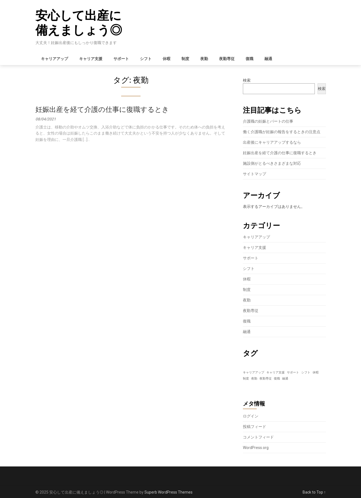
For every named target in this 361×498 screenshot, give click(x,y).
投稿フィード (254, 426)
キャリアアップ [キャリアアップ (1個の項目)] (253, 372)
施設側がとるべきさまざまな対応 (272, 163)
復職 (249, 58)
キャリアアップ (54, 58)
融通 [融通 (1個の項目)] (285, 378)
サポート (121, 58)
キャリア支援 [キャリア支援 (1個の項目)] (275, 372)
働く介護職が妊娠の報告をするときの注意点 (281, 132)
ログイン (250, 416)
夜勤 (204, 58)
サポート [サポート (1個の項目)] (293, 372)
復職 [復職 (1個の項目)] (277, 378)
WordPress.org (256, 447)
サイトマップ (254, 174)
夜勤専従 (227, 58)
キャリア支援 (90, 58)
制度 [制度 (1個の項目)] (246, 378)
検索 (247, 80)
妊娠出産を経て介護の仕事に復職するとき (102, 109)
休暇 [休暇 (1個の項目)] (316, 372)
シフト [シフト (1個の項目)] (305, 372)
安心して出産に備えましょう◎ (78, 22)
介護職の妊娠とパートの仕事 (268, 121)
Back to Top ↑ (314, 492)
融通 (268, 58)
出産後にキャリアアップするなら (272, 142)
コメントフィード (258, 437)
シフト (146, 58)
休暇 (166, 58)
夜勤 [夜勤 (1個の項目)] (254, 378)
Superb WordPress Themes (168, 492)
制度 (185, 58)
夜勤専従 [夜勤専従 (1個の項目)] (265, 378)
